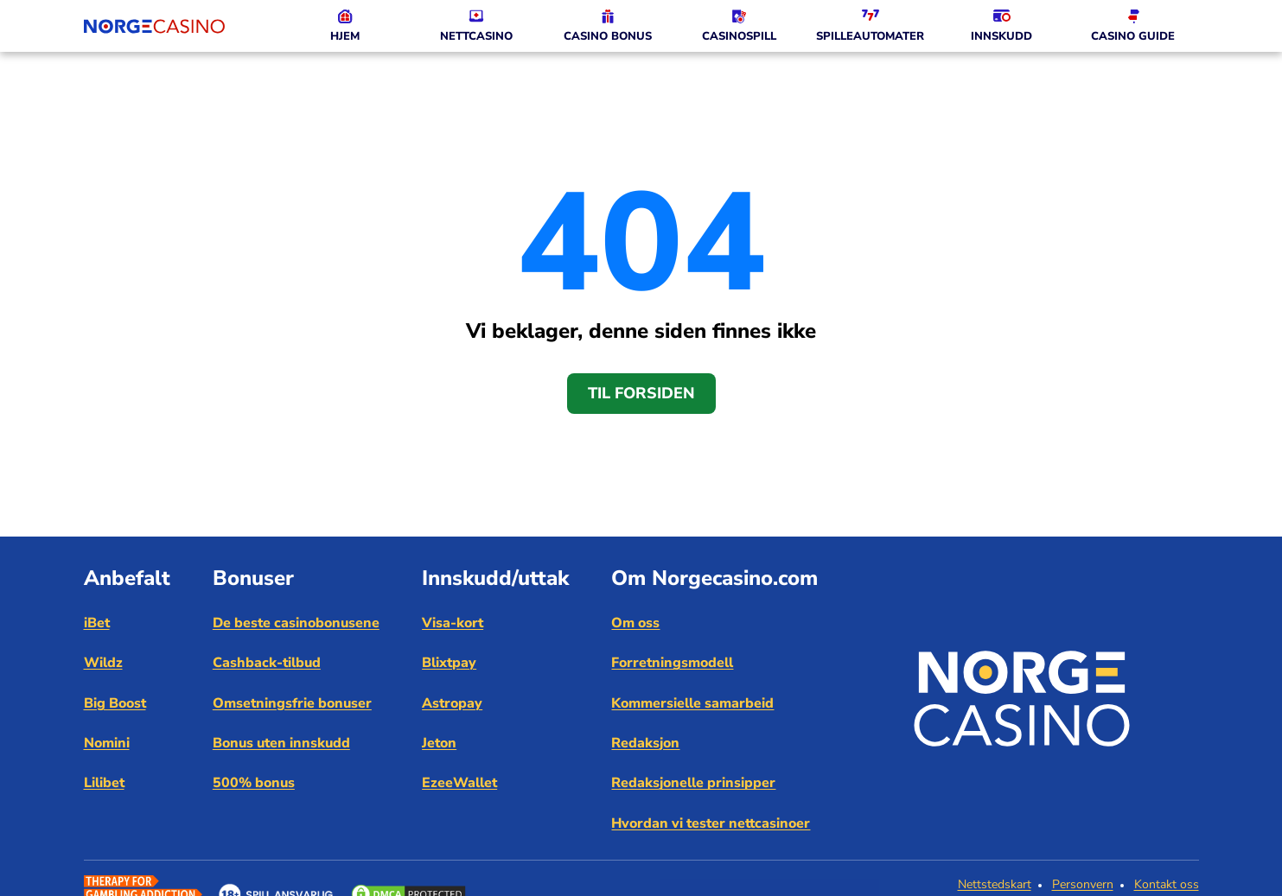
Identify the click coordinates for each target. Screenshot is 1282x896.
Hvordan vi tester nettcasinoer (710, 823)
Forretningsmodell (672, 662)
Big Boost (115, 703)
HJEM (345, 36)
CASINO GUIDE (1133, 36)
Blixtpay (449, 662)
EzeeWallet (459, 782)
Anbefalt (127, 578)
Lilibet (104, 782)
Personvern (1082, 884)
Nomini (107, 743)
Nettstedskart (994, 884)
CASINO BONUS (608, 36)
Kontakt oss (1166, 884)
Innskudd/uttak (495, 578)
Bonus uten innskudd (281, 743)
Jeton (439, 743)
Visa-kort (452, 622)
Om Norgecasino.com (714, 578)
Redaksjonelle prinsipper (693, 782)
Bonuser (253, 578)
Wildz (103, 662)
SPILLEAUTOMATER (870, 36)
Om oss (635, 622)
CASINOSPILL (739, 36)
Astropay (452, 703)
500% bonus (254, 782)
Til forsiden (641, 393)
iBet (97, 622)
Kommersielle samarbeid (692, 703)
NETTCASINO (476, 36)
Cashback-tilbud (267, 662)
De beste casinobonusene (296, 622)
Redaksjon (645, 743)
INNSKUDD (1001, 36)
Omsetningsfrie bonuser (292, 703)
